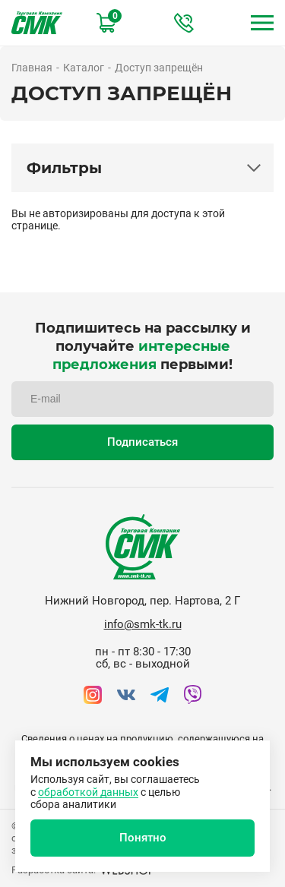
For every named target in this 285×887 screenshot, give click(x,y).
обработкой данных (88, 792)
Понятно (142, 837)
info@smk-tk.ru (143, 624)
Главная (31, 68)
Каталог (83, 68)
